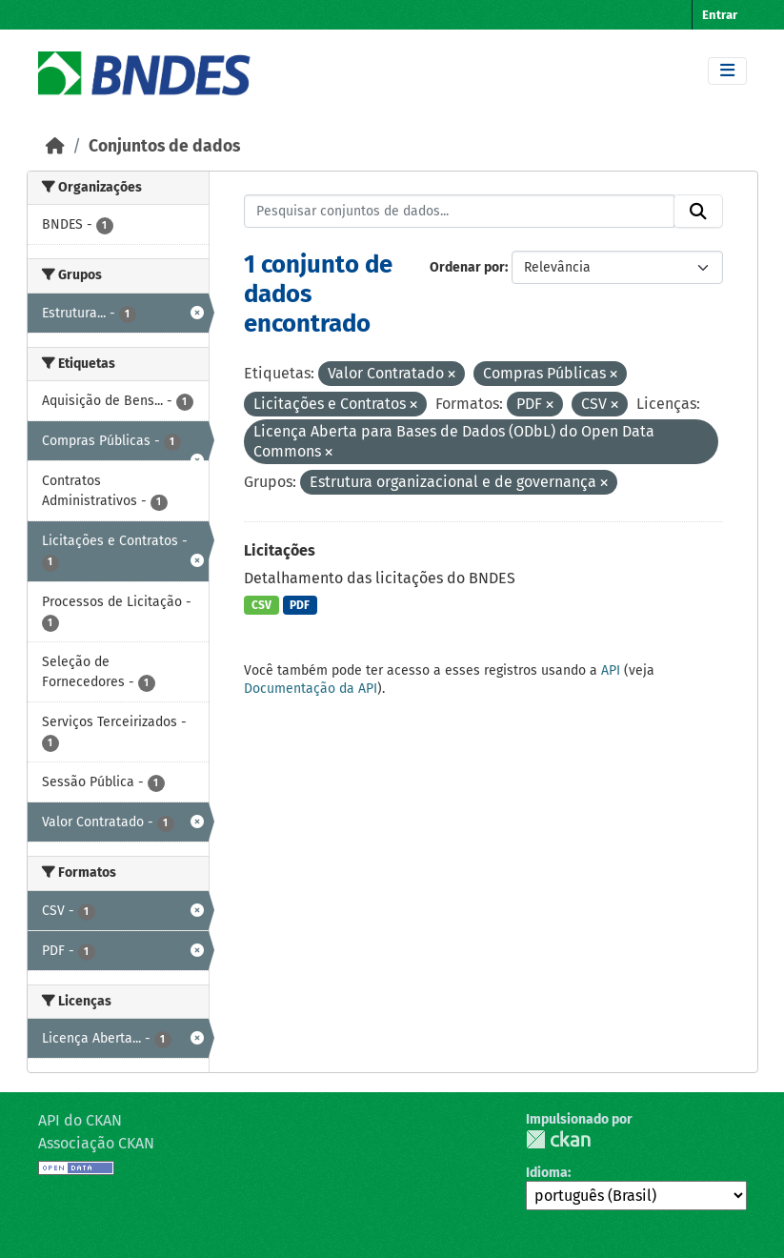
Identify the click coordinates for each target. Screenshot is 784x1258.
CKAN (558, 1139)
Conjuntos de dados (164, 146)
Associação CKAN (96, 1143)
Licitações (279, 550)
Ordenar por (467, 267)
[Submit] (698, 211)
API (610, 670)
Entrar (719, 15)
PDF (300, 605)
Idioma (547, 1173)
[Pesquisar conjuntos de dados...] (459, 211)
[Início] (55, 146)
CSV (261, 605)
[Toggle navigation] (727, 71)
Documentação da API (310, 688)
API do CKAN (80, 1120)
